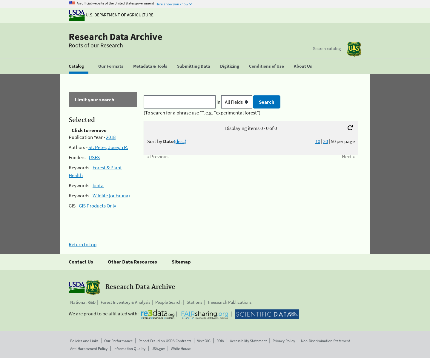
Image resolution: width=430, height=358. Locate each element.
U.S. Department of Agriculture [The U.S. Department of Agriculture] (111, 15)
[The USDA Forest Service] (354, 49)
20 (325, 141)
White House (181, 348)
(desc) (180, 141)
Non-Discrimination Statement (325, 340)
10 (317, 141)
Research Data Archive (115, 37)
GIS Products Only (97, 205)
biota (98, 185)
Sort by (166, 141)
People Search (168, 302)
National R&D (83, 302)
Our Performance (118, 340)
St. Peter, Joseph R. (108, 147)
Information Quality (129, 348)
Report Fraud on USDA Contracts (165, 340)
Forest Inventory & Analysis (125, 302)
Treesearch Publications (229, 302)
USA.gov (158, 348)
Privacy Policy (284, 340)
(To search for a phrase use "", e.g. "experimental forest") (202, 112)
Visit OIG (204, 340)
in (234, 102)
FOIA (220, 340)
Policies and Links (84, 340)
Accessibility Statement (248, 340)
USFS (94, 157)
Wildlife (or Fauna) (111, 195)
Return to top (82, 244)
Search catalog (327, 48)
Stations (194, 302)
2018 (111, 137)
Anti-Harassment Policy (89, 348)
